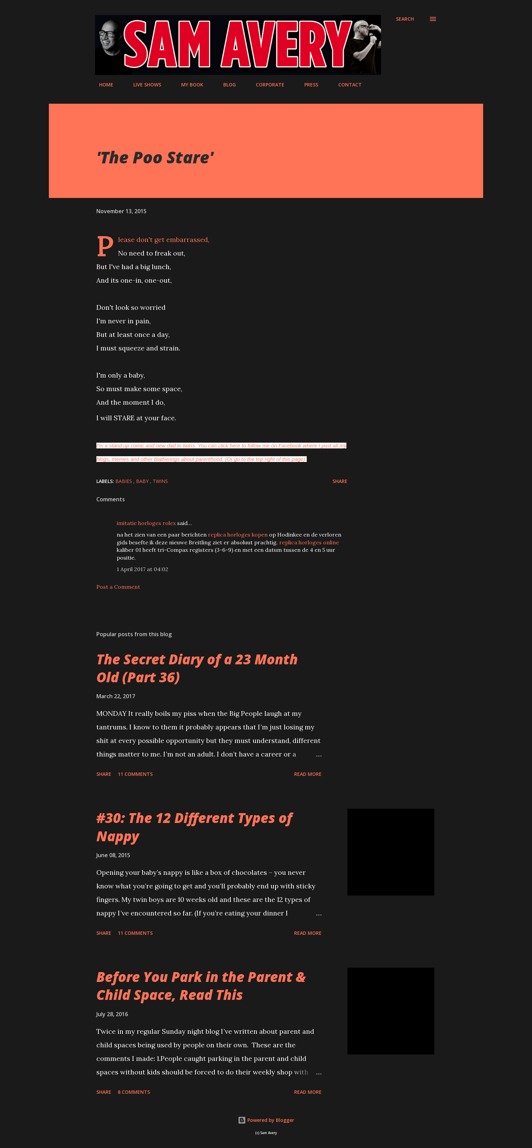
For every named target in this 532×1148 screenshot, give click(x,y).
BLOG (225, 84)
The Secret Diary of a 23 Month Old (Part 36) (197, 668)
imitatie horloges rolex (146, 523)
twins (160, 481)
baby (143, 481)
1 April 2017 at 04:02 (142, 569)
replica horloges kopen (238, 534)
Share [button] (339, 481)
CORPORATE (266, 84)
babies (124, 481)
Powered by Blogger (266, 1120)
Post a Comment (118, 586)
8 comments (134, 1092)
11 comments (135, 774)
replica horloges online (309, 542)
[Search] (405, 19)
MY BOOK (188, 84)
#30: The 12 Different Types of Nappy (194, 826)
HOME (102, 84)
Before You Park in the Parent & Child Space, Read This (201, 985)
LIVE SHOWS (143, 84)
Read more (308, 774)
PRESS (307, 84)
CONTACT (346, 84)
